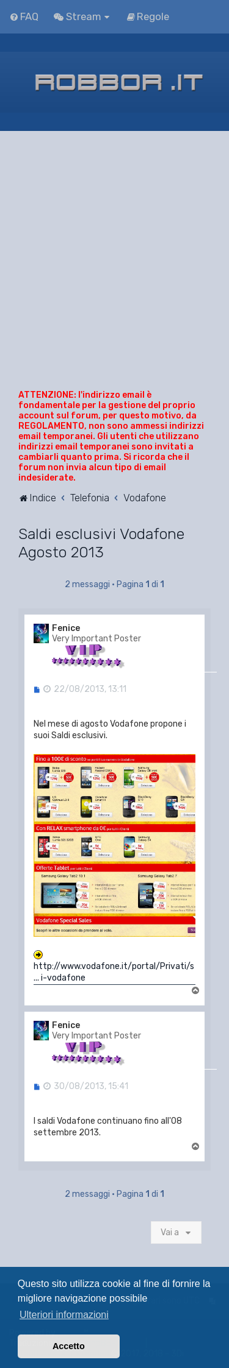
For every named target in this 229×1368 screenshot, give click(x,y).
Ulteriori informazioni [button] (64, 1315)
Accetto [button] (69, 1346)
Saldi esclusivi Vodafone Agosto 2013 (101, 542)
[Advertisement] (114, 269)
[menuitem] (24, 16)
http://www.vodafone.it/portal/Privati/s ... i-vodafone (114, 972)
